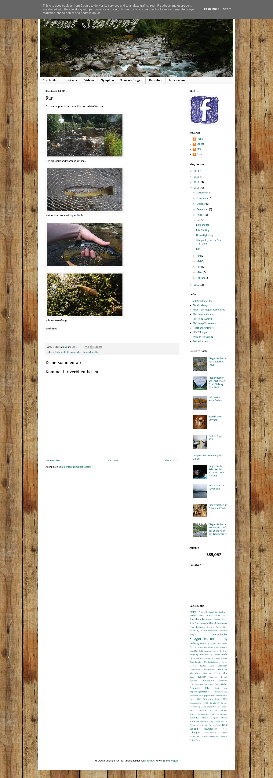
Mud (225, 673)
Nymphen (107, 80)
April (199, 267)
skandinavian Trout (204, 711)
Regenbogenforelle (199, 692)
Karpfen (198, 662)
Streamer (194, 722)
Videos (89, 80)
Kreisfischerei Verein (218, 662)
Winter (224, 737)
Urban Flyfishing (204, 235)
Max (199, 149)
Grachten (224, 651)
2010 (197, 285)
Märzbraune (209, 670)
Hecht (224, 654)
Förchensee (222, 644)
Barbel (217, 620)
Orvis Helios (221, 684)
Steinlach (194, 717)
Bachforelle (60, 352)
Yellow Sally (195, 740)
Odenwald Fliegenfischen (201, 685)
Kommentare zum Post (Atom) (75, 467)
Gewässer (71, 80)
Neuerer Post (53, 460)
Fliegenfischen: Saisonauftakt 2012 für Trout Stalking (217, 471)
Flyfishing (204, 644)
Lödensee (223, 666)
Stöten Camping (210, 718)
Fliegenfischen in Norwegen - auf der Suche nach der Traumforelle (218, 529)
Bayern (224, 620)
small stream (221, 711)
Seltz (192, 711)
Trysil (225, 729)
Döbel (225, 627)
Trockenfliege (215, 725)
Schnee (224, 703)
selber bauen (213, 707)
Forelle (193, 647)
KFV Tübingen (200, 332)
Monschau (88, 352)
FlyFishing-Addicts (202, 318)
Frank (200, 139)
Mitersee (223, 670)
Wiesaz (205, 737)
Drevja (192, 631)
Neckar (202, 677)
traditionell (204, 725)
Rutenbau (155, 80)
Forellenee (202, 647)
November (203, 198)
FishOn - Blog (200, 305)
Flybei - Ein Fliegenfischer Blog (209, 309)
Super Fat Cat (221, 722)
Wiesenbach (214, 737)
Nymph (224, 677)
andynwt (150, 760)
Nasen (192, 677)
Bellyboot (204, 623)
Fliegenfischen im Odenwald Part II (218, 507)
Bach (209, 615)
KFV (205, 662)
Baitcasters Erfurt (202, 300)
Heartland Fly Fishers (209, 655)
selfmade (223, 707)
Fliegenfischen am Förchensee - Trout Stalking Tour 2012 (217, 382)
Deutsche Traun (214, 627)
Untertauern (210, 733)
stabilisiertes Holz (206, 714)
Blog (219, 623)
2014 (197, 171)
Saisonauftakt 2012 (199, 703)
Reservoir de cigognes (200, 696)
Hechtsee (194, 658)
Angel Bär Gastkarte (218, 612)
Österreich (195, 688)
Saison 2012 (221, 699)
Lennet (200, 144)
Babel (201, 616)
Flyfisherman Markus (204, 314)
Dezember (203, 192)
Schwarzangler (196, 707)
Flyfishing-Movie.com (204, 323)
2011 (197, 187)
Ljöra (212, 666)
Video (225, 733)
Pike (207, 688)
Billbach (213, 623)
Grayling (194, 655)
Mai (199, 261)
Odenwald (223, 681)
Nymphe (193, 681)
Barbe (209, 620)
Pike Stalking (203, 230)
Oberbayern (208, 681)
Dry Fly (199, 631)
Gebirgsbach (204, 651)
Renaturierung (221, 692)
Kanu (192, 662)
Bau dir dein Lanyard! (215, 418)
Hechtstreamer (206, 659)
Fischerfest (223, 631)
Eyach (214, 631)
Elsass (209, 631)
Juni (199, 256)
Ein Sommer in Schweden (216, 487)
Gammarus (213, 647)
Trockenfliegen (131, 80)
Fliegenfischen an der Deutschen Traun (218, 361)
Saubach (214, 703)
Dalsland (200, 627)
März (200, 272)
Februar (201, 278)
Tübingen (195, 732)
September (203, 209)
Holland (224, 659)
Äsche (193, 615)
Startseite (50, 80)
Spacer (192, 714)
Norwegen (213, 677)
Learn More (211, 9)
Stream (224, 718)
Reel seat (221, 688)
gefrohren (214, 651)
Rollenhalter (202, 225)
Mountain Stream (211, 673)
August (201, 215)
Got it (227, 9)
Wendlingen (195, 737)
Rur (97, 352)
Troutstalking (210, 729)
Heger (217, 658)
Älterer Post (171, 460)
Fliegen (193, 635)
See (204, 707)
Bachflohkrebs (221, 616)
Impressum (177, 80)
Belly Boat (194, 623)
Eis (204, 631)
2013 (197, 176)
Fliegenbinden (220, 634)
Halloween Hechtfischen (215, 399)
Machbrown (195, 670)
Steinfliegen (222, 714)
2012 (197, 182)
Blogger (173, 760)
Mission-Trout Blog (203, 337)
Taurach (194, 725)
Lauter (203, 666)
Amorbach (203, 612)
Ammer (194, 612)
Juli (199, 220)
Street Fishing (206, 722)
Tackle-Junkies (200, 341)
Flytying (213, 644)
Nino (199, 154)
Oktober (201, 204)
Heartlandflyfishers (203, 328)
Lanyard (193, 666)
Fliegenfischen (74, 352)
